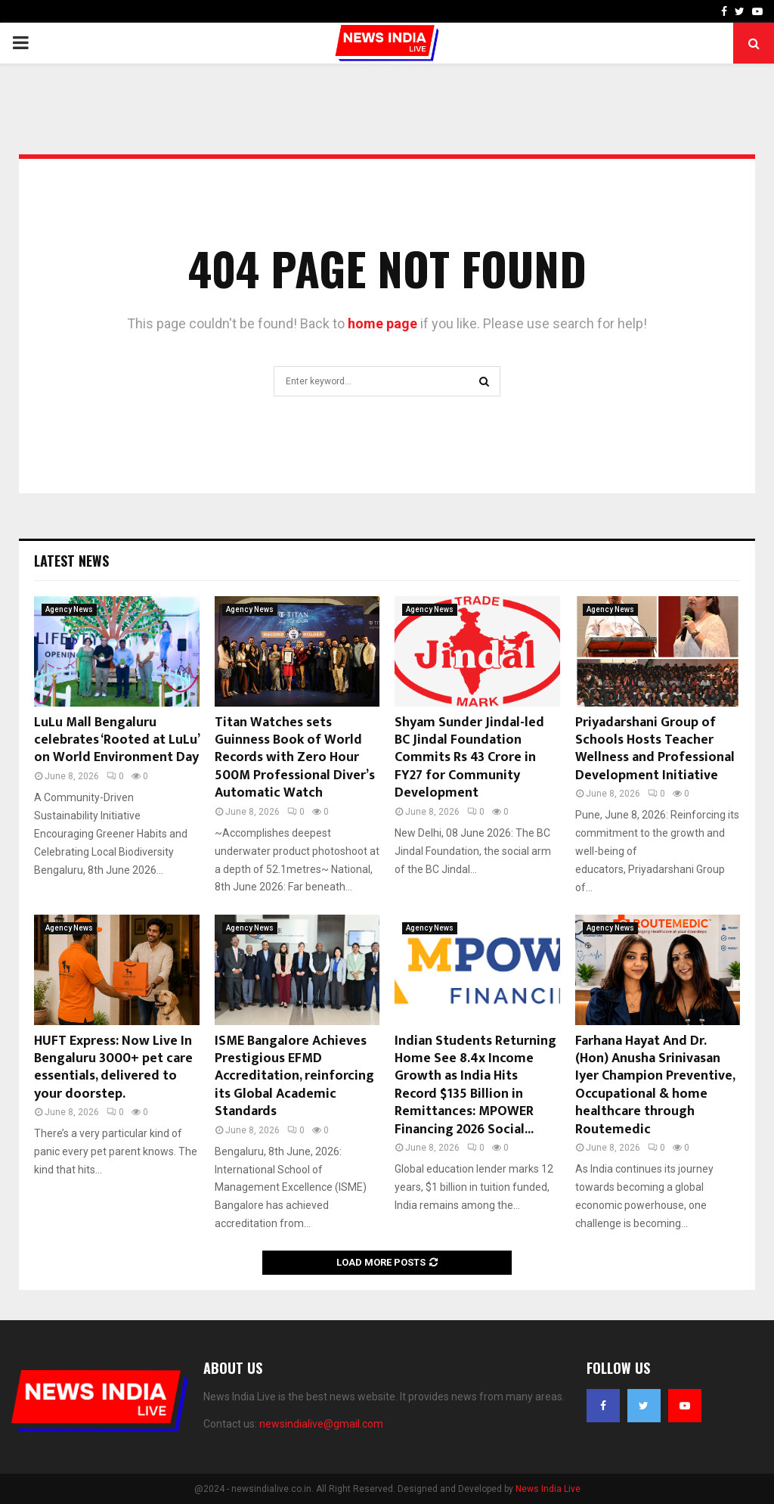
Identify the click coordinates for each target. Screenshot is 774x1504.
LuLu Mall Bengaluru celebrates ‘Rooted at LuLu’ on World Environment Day (116, 740)
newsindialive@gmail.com (321, 1424)
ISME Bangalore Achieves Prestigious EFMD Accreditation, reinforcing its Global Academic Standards (294, 1076)
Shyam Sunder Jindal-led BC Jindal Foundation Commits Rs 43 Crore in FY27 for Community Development (469, 758)
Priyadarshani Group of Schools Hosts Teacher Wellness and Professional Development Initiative (655, 749)
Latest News (71, 560)
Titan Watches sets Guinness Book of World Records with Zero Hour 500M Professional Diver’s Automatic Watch (295, 758)
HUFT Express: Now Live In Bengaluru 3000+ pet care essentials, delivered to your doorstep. (113, 1067)
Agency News (69, 609)
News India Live (547, 1489)
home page (382, 323)
